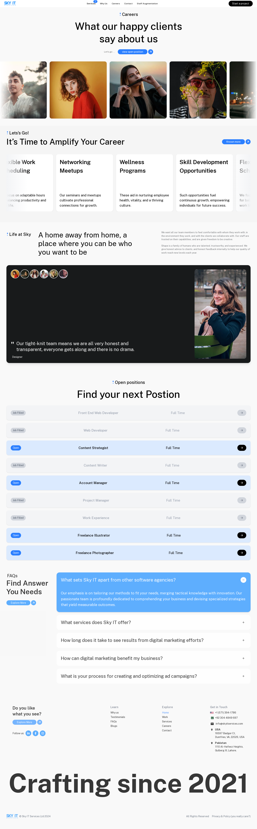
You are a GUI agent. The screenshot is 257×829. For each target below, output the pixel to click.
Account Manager (93, 483)
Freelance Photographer (95, 553)
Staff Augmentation (147, 3)
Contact (128, 3)
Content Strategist (93, 448)
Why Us (103, 3)
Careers (116, 3)
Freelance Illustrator (94, 535)
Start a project (240, 3)
